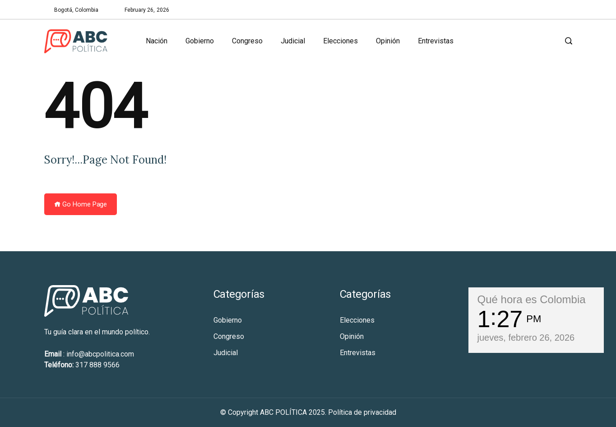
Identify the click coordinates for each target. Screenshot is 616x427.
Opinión (388, 41)
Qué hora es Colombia (531, 299)
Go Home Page (80, 204)
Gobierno (199, 41)
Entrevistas (436, 41)
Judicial (293, 41)
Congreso (247, 41)
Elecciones (340, 41)
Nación (156, 41)
